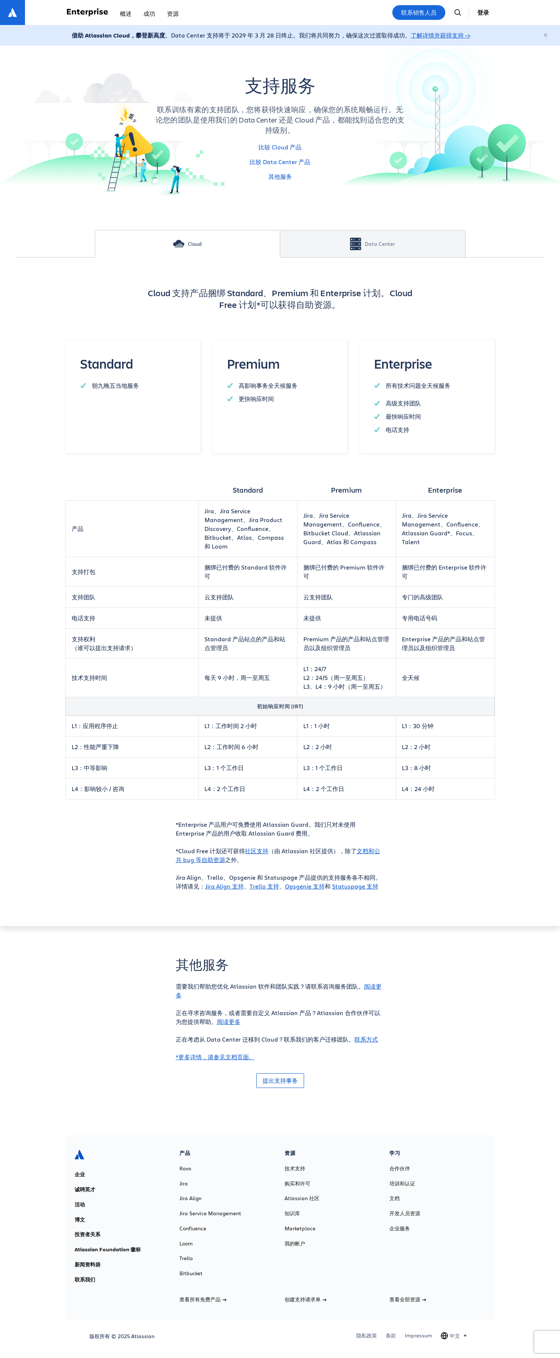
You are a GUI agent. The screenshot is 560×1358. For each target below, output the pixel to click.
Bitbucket (191, 1273)
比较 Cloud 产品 (280, 147)
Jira (183, 1184)
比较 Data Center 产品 (280, 162)
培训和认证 (402, 1184)
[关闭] (546, 35)
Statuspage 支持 (355, 886)
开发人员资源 (404, 1213)
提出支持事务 (280, 1081)
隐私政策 (366, 1336)
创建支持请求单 (306, 1299)
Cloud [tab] (187, 244)
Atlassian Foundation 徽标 (108, 1249)
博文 (80, 1220)
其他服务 (280, 177)
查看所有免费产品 (203, 1299)
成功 (149, 13)
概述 (126, 13)
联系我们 (85, 1280)
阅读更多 (228, 1021)
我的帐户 (295, 1244)
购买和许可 (297, 1184)
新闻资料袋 (87, 1264)
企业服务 (399, 1228)
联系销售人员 (418, 12)
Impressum (418, 1336)
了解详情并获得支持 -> (440, 35)
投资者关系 (87, 1234)
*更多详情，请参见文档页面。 (215, 1057)
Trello (186, 1258)
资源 (173, 13)
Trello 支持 (264, 886)
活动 (80, 1205)
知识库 (292, 1213)
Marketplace (300, 1228)
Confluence (192, 1228)
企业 (80, 1174)
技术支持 (295, 1168)
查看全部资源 (407, 1299)
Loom (186, 1244)
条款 (391, 1336)
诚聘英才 (85, 1189)
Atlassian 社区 (302, 1198)
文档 (394, 1198)
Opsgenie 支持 (305, 886)
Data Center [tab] (372, 244)
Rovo (185, 1168)
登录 (483, 12)
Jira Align (190, 1198)
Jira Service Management (210, 1213)
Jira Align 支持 (224, 886)
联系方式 (366, 1039)
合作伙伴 (399, 1168)
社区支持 (256, 851)
